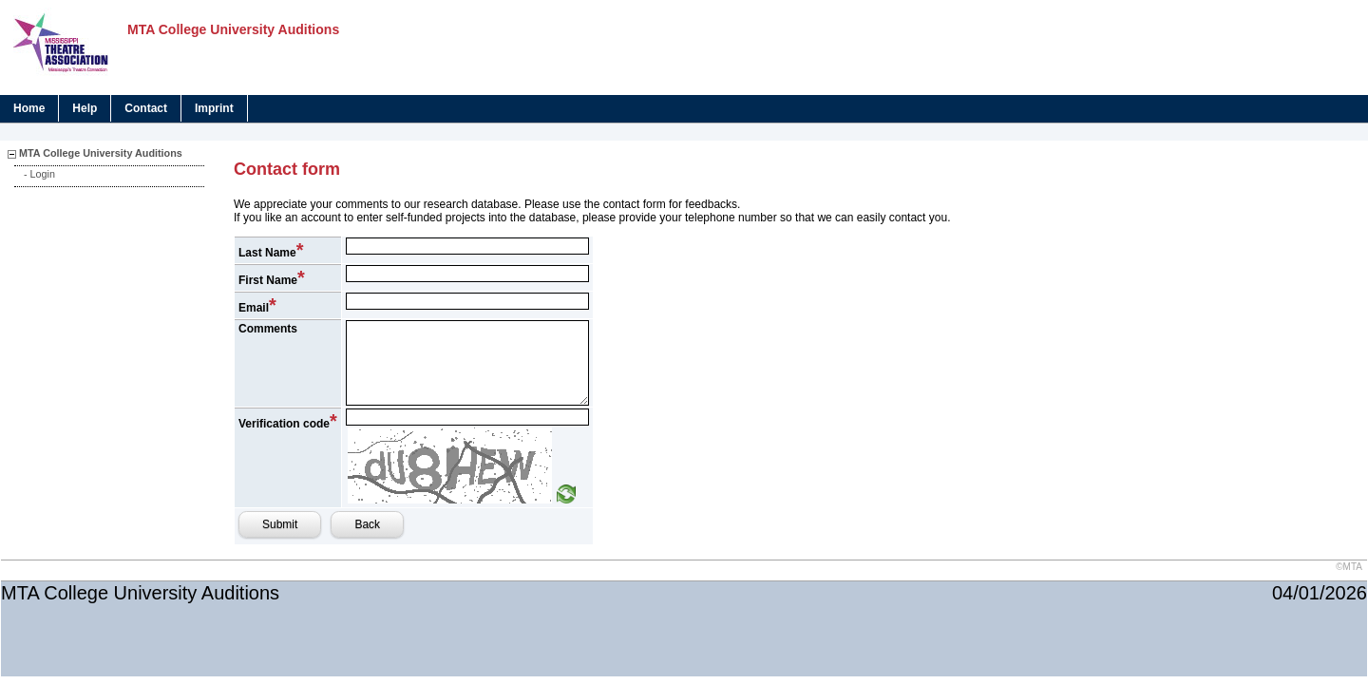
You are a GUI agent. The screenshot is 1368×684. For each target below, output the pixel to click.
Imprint (214, 108)
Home (29, 108)
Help (84, 108)
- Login (39, 174)
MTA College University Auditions (100, 153)
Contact (145, 108)
